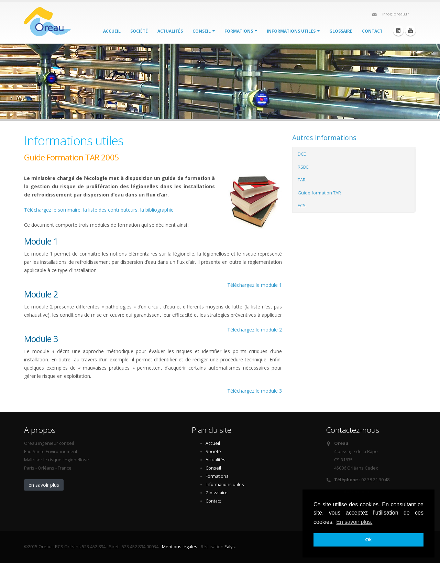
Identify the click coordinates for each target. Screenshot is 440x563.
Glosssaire (217, 493)
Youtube (410, 30)
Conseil (203, 31)
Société (139, 31)
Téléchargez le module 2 (254, 329)
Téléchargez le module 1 (254, 285)
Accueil (112, 31)
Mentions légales (179, 547)
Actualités (170, 31)
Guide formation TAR (319, 193)
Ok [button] (368, 539)
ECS (302, 205)
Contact (372, 31)
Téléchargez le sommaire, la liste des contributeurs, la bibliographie (99, 209)
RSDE (303, 167)
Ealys (229, 547)
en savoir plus (44, 485)
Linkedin (398, 30)
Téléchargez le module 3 (254, 390)
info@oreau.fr (395, 13)
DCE (302, 154)
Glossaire (340, 31)
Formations (240, 31)
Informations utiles (293, 31)
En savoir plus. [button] (354, 522)
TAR (302, 180)
